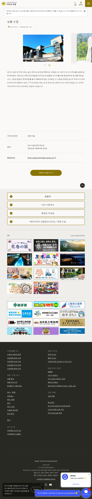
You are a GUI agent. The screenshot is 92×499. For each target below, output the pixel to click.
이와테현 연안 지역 (14, 365)
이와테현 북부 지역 (14, 368)
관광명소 (10, 396)
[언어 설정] (81, 4)
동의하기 (36, 489)
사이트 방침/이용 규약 (56, 409)
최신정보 (51, 402)
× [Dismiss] (89, 474)
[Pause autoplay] (49, 65)
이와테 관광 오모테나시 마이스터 (60, 361)
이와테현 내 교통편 (14, 434)
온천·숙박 (10, 406)
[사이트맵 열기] (88, 3)
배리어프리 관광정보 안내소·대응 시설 (62, 386)
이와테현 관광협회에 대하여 (46, 479)
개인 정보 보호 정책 (55, 413)
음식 (8, 403)
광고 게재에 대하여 (78, 235)
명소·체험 (11, 392)
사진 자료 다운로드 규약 (56, 379)
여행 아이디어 (12, 382)
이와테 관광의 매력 (14, 354)
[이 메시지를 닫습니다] (84, 11)
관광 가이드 (52, 354)
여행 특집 (10, 379)
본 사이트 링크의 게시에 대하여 (59, 406)
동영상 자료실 (53, 382)
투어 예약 (10, 414)
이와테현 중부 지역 (14, 358)
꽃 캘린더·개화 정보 (14, 386)
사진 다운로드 (53, 375)
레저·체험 (10, 399)
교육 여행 (51, 396)
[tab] (44, 65)
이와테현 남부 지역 (14, 361)
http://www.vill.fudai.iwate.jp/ (42, 158)
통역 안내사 (52, 358)
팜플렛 (50, 372)
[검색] (75, 4)
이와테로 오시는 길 (14, 430)
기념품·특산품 (12, 410)
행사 (9, 420)
